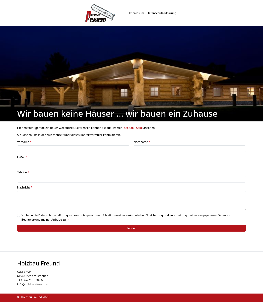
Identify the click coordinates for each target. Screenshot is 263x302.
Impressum (136, 13)
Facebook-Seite (133, 128)
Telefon (23, 172)
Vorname (24, 142)
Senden (131, 228)
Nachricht (24, 187)
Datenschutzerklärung (161, 13)
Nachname (142, 142)
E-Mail (22, 157)
